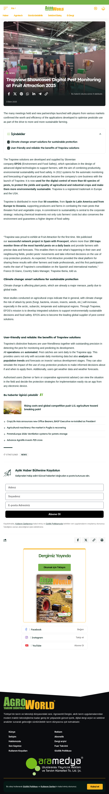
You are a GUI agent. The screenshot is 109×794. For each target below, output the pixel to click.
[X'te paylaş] (15, 94)
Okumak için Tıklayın (54, 567)
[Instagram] (54, 637)
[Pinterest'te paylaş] (21, 94)
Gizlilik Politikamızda (54, 524)
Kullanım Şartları (48, 786)
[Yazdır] (101, 540)
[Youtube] (54, 645)
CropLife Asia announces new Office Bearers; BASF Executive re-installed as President (51, 421)
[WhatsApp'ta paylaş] (27, 94)
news (24, 455)
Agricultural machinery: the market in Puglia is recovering (36, 427)
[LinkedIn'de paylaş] (33, 94)
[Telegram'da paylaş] (40, 94)
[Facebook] (54, 629)
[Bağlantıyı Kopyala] (46, 94)
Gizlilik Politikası (30, 786)
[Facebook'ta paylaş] (8, 94)
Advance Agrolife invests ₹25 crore (24, 440)
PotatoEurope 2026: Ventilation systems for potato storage (37, 433)
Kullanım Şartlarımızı (24, 524)
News (12, 73)
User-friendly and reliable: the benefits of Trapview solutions (45, 148)
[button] (95, 787)
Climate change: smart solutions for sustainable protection (44, 141)
